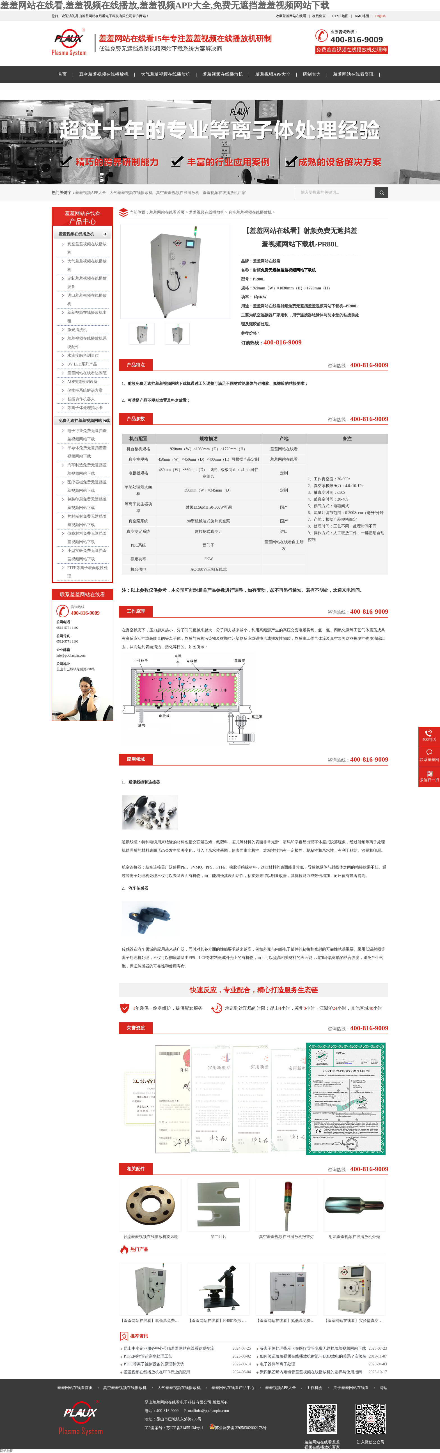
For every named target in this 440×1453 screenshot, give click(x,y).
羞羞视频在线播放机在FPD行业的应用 (157, 1372)
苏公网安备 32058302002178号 (238, 1428)
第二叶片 (218, 1237)
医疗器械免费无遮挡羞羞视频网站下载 (87, 486)
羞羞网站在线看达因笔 (87, 373)
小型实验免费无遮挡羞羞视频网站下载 (87, 555)
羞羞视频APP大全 (272, 74)
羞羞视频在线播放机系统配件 (87, 342)
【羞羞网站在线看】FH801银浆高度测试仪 (225, 1321)
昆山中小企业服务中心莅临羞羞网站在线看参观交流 (169, 1348)
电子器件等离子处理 (277, 1364)
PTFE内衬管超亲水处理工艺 (148, 1356)
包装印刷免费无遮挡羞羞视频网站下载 (87, 503)
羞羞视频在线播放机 (223, 74)
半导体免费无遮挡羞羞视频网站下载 (87, 452)
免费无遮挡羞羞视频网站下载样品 (91, 91)
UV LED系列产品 (82, 364)
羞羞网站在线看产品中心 (233, 1388)
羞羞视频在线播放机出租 (87, 316)
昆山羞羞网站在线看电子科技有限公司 (178, 1402)
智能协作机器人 (81, 399)
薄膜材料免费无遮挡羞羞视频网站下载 (87, 537)
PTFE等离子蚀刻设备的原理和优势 (154, 1364)
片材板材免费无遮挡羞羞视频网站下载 (87, 520)
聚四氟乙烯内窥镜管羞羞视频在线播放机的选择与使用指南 (311, 1372)
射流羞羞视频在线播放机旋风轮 (150, 1237)
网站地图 (6, 1451)
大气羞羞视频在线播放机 (165, 74)
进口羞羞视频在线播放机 (87, 299)
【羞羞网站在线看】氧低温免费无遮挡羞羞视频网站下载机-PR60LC (178, 1321)
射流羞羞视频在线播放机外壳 (354, 1237)
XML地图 (362, 16)
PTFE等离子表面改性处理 (87, 572)
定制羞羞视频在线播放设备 (87, 282)
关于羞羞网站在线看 (158, 91)
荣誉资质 (136, 1027)
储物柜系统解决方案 (85, 390)
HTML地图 (340, 16)
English (380, 16)
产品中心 (82, 216)
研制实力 (312, 74)
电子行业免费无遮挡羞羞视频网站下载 (87, 435)
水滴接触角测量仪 (83, 355)
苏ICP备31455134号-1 (184, 1428)
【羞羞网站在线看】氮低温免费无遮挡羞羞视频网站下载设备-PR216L (316, 1321)
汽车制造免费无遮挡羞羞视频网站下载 (87, 469)
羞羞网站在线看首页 (167, 212)
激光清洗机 (77, 330)
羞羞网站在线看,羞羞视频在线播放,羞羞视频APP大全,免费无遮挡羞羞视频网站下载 (164, 5)
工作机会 (314, 1388)
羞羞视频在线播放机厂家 (224, 193)
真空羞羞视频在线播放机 (104, 74)
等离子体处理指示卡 (85, 408)
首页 (62, 74)
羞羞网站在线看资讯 (353, 74)
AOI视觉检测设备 (82, 382)
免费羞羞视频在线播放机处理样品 (351, 50)
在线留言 (319, 16)
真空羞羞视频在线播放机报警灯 (286, 1237)
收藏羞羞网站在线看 (291, 16)
